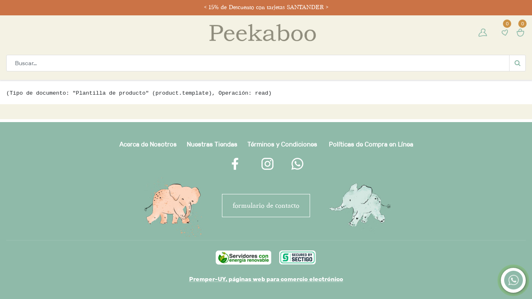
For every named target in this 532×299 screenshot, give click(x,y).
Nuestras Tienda (210, 144)
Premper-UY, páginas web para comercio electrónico (266, 279)
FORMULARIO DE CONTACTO (266, 205)
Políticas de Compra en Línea (371, 144)
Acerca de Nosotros (148, 144)
